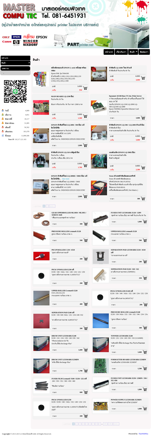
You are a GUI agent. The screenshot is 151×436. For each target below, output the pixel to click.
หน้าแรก (4, 58)
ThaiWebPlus (143, 434)
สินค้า (15, 63)
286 (110, 424)
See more (65, 179)
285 (105, 424)
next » (52, 206)
